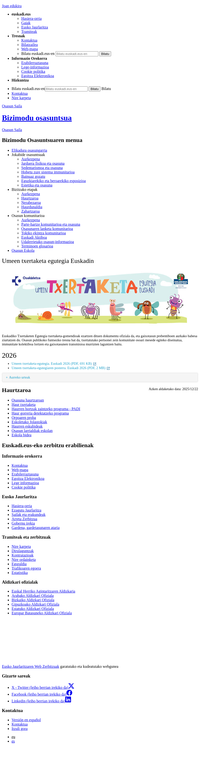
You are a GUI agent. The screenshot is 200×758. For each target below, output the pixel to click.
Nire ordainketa (24, 559)
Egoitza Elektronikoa (37, 76)
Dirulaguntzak (23, 551)
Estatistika (20, 573)
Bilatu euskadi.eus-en (38, 54)
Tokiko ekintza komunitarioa (43, 233)
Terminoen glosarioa (37, 246)
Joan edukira (11, 6)
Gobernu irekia (23, 523)
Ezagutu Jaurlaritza (26, 510)
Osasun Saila (12, 106)
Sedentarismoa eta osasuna (42, 168)
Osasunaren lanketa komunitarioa (47, 229)
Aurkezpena (30, 159)
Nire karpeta (21, 98)
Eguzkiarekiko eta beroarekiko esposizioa (53, 181)
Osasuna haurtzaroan (28, 400)
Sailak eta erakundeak (28, 515)
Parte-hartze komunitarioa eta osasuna (50, 224)
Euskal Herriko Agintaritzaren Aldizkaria (43, 591)
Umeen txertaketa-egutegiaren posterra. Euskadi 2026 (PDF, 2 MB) (61, 368)
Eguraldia (19, 564)
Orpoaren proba (24, 418)
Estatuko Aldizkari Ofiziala (33, 609)
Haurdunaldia (31, 207)
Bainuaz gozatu (33, 176)
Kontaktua (29, 40)
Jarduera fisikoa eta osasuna (42, 163)
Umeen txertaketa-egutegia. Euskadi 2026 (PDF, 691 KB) (54, 363)
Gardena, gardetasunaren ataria (36, 528)
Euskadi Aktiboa (34, 237)
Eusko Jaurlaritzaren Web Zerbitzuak (30, 666)
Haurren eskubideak (27, 426)
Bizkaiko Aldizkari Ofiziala (33, 600)
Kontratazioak (23, 555)
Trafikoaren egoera (26, 568)
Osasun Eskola (23, 250)
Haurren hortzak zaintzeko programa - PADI (46, 409)
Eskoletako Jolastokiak (29, 422)
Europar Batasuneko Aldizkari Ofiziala (42, 613)
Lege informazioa (25, 483)
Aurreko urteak (19, 377)
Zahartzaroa (30, 211)
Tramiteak (29, 32)
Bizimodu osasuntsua (37, 117)
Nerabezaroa (31, 203)
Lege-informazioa (35, 67)
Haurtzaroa (29, 198)
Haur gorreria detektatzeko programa (40, 413)
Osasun (12, 130)
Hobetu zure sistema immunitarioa (48, 172)
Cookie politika (33, 71)
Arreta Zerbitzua (24, 519)
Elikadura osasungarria (29, 150)
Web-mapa (29, 49)
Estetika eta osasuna (36, 185)
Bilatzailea (29, 45)
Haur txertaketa (24, 404)
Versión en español (26, 720)
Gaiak (25, 23)
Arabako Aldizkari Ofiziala (33, 596)
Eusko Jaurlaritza (34, 27)
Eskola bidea (21, 435)
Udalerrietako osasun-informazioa (47, 242)
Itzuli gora (20, 729)
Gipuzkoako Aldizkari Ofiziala (35, 604)
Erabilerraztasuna (34, 63)
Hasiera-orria (31, 18)
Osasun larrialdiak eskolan (32, 431)
